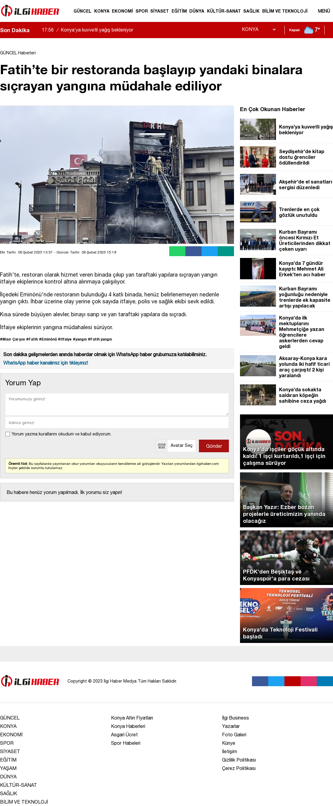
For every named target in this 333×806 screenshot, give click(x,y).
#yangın (80, 339)
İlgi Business (235, 717)
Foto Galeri (234, 734)
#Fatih (32, 339)
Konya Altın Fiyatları (132, 717)
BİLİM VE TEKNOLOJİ (285, 11)
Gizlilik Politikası (239, 759)
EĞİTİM (179, 11)
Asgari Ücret (124, 734)
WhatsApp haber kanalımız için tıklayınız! (45, 362)
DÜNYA (196, 11)
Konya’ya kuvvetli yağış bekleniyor (90, 29)
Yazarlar (231, 726)
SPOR (142, 11)
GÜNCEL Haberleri (18, 52)
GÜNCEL (83, 11)
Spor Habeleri (125, 743)
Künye (228, 743)
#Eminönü (48, 339)
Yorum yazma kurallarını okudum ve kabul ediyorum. (61, 434)
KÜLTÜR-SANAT (224, 11)
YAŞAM (8, 768)
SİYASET (159, 11)
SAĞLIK (251, 11)
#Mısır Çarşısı (12, 339)
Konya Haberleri (128, 726)
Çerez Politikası (239, 768)
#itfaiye (65, 339)
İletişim (229, 751)
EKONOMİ (122, 11)
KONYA (102, 11)
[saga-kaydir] (37, 30)
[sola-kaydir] (34, 30)
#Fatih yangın (100, 339)
